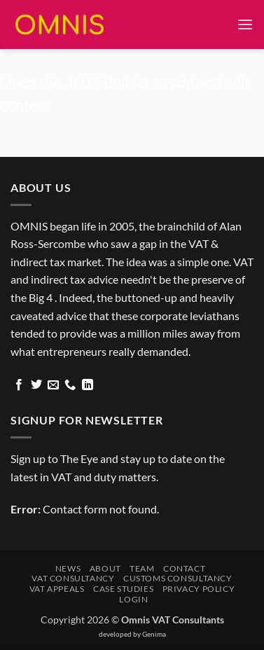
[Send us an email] (53, 385)
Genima (154, 634)
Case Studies (123, 588)
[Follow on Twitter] (36, 385)
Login (133, 599)
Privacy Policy (198, 588)
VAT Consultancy (73, 578)
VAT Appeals (57, 588)
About (105, 568)
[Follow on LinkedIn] (87, 385)
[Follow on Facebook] (19, 385)
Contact (184, 568)
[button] (245, 24)
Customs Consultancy (177, 578)
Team (142, 568)
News (68, 568)
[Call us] (70, 385)
